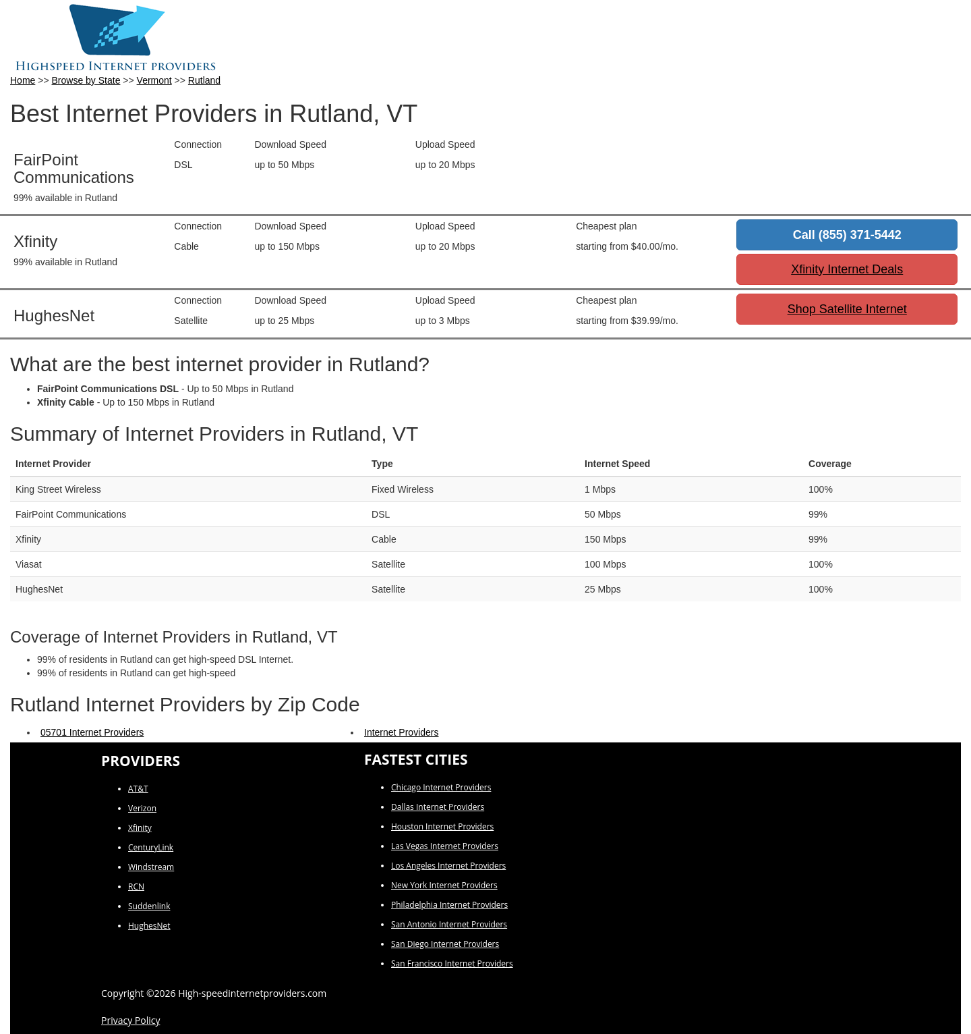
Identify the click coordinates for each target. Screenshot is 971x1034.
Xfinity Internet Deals (847, 269)
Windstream (151, 867)
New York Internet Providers (444, 885)
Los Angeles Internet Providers (448, 865)
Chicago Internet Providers (441, 787)
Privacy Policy (130, 1020)
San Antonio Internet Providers (449, 924)
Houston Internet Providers (442, 826)
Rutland (204, 80)
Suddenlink (149, 906)
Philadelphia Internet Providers (449, 904)
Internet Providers (401, 732)
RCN (136, 886)
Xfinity (140, 828)
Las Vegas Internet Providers (444, 846)
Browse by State (86, 80)
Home (22, 80)
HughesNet (149, 925)
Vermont (154, 80)
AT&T (138, 788)
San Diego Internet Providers (445, 944)
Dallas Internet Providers (437, 807)
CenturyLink (150, 847)
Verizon (142, 808)
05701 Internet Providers (92, 732)
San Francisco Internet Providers (452, 963)
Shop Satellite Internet (847, 309)
